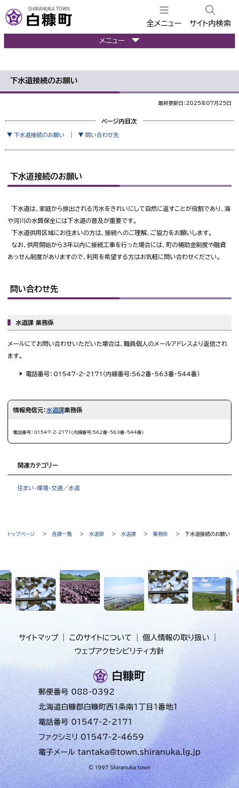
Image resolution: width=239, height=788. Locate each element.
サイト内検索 (210, 23)
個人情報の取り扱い (176, 637)
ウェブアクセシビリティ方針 (120, 651)
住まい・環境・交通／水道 (48, 488)
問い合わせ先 (102, 135)
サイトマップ (38, 637)
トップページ (21, 533)
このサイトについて (100, 637)
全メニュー (164, 23)
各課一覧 (62, 533)
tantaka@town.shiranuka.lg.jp (138, 752)
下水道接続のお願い (39, 135)
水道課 (55, 410)
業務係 (160, 533)
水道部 (96, 533)
